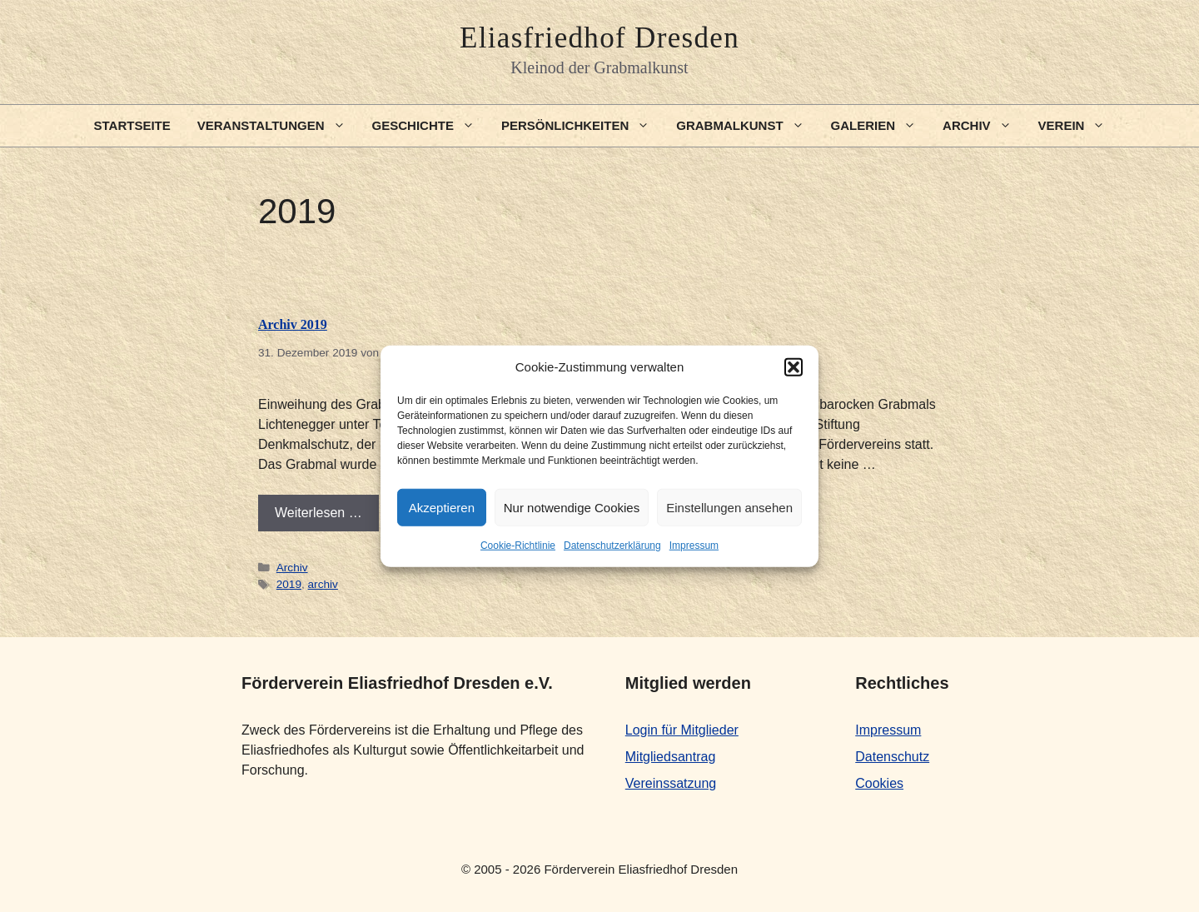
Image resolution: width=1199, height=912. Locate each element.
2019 (288, 584)
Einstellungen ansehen (729, 507)
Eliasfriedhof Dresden (599, 38)
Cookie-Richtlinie (517, 545)
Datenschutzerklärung (612, 545)
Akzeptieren (442, 507)
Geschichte (430, 126)
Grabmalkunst (746, 126)
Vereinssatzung (670, 783)
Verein (1078, 126)
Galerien (880, 126)
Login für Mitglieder (682, 730)
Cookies (879, 783)
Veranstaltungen (278, 126)
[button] (793, 367)
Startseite (132, 125)
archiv (323, 584)
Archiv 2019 (292, 324)
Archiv (984, 126)
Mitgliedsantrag (670, 757)
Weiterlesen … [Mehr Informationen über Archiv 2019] (318, 513)
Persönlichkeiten (582, 126)
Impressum (694, 545)
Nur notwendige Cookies (571, 507)
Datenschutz (892, 757)
